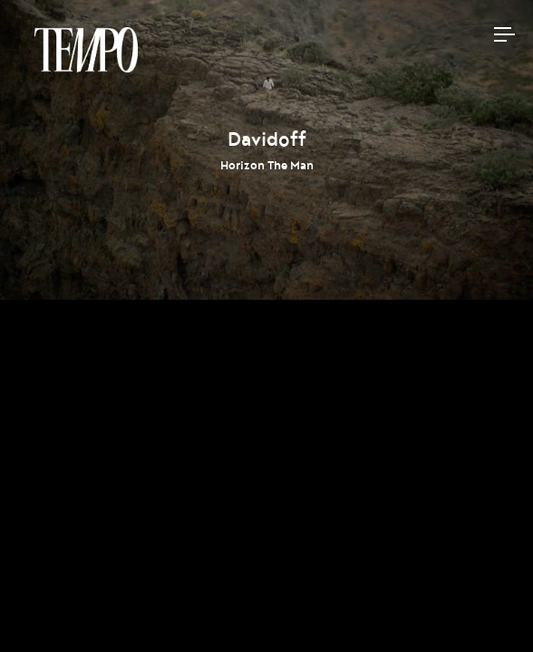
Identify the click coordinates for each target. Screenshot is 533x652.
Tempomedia (86, 49)
